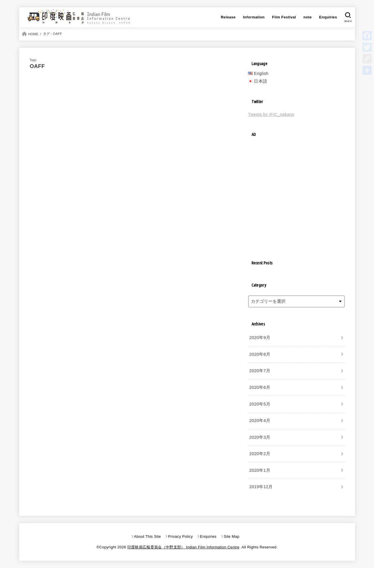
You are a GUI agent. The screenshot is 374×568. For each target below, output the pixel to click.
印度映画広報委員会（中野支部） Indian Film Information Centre (183, 547)
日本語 (260, 81)
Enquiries (328, 17)
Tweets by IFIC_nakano (271, 114)
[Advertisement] (296, 198)
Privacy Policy (180, 536)
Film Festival (284, 17)
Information (254, 17)
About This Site (147, 536)
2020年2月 (259, 453)
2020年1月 (259, 470)
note (307, 17)
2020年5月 (259, 404)
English (261, 73)
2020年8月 (259, 354)
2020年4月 (259, 420)
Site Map (231, 536)
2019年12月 (261, 486)
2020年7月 (259, 370)
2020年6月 (259, 387)
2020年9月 (259, 337)
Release (228, 17)
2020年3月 (259, 437)
